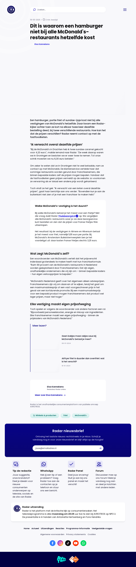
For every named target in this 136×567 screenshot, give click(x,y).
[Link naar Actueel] (35, 528)
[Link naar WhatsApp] (83, 543)
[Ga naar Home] (11, 10)
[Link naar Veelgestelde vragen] (102, 528)
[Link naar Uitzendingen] (47, 528)
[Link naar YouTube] (76, 543)
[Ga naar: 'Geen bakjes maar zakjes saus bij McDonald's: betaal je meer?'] (69, 339)
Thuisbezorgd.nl (66, 216)
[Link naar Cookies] (92, 534)
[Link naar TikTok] (68, 543)
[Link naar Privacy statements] (76, 534)
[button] (125, 10)
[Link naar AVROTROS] (61, 559)
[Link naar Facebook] (52, 543)
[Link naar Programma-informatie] (78, 528)
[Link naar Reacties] (60, 528)
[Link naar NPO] (74, 559)
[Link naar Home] (27, 528)
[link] (50, 395)
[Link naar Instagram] (60, 543)
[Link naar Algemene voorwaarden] (52, 534)
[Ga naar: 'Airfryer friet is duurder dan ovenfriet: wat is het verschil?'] (69, 362)
